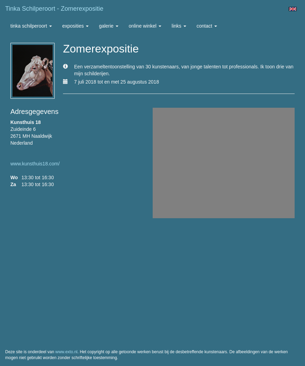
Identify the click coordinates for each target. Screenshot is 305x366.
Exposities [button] (75, 26)
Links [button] (179, 26)
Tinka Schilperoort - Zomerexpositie (54, 8)
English (293, 9)
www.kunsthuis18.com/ (35, 163)
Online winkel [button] (145, 26)
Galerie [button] (108, 26)
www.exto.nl (66, 351)
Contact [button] (207, 26)
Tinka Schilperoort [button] (31, 26)
